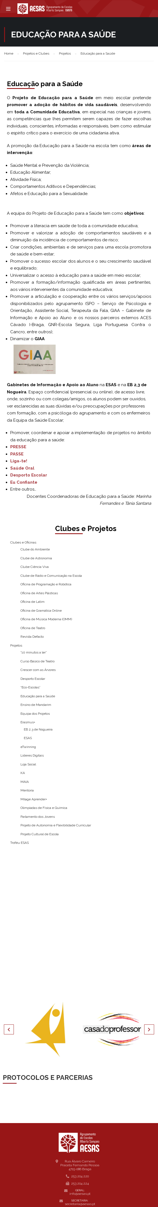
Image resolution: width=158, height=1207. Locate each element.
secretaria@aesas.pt (80, 1204)
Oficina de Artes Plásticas (39, 593)
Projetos (16, 645)
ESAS (28, 738)
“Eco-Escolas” (30, 687)
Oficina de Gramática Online (41, 611)
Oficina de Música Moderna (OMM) (46, 619)
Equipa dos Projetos (35, 714)
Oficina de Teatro (32, 628)
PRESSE (18, 446)
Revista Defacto (32, 637)
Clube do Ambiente (35, 549)
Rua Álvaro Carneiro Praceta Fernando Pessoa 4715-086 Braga (79, 1165)
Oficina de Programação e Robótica (45, 584)
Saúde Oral (22, 468)
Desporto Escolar (28, 475)
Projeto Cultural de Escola (39, 834)
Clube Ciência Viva (34, 567)
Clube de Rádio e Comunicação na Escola (51, 576)
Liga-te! (18, 460)
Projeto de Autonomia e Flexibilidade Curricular (55, 825)
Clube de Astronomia (36, 558)
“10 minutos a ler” (33, 652)
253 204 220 (80, 1176)
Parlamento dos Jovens (37, 817)
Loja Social (28, 764)
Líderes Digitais (32, 755)
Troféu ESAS (19, 843)
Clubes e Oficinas (23, 542)
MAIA (24, 782)
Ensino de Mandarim (35, 705)
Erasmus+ (27, 722)
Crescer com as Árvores (38, 670)
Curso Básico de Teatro (37, 661)
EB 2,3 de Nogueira (38, 729)
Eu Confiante (23, 482)
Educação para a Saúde (37, 696)
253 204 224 (80, 1183)
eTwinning (28, 747)
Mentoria (27, 790)
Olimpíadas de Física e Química (43, 808)
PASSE (17, 454)
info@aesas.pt (79, 1194)
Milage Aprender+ (33, 799)
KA (22, 773)
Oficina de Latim (32, 602)
